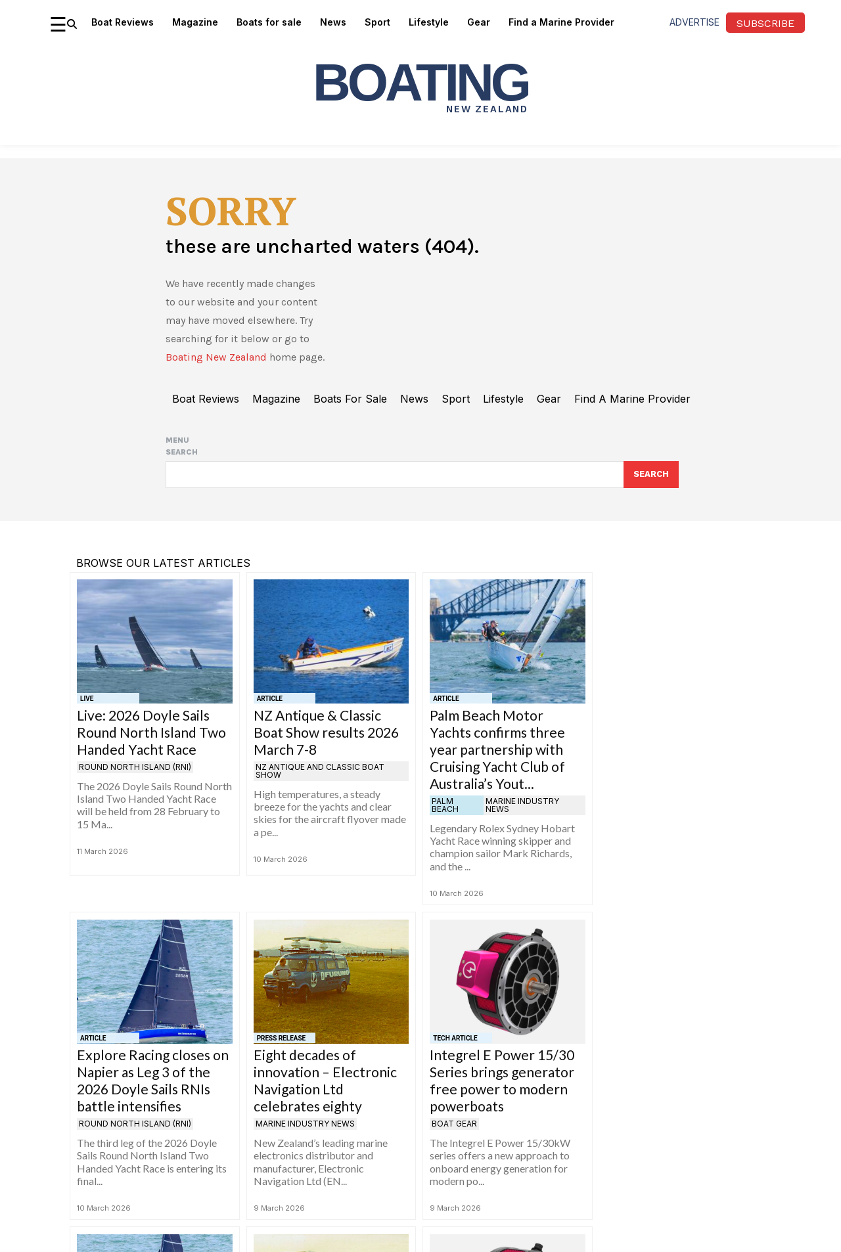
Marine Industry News (522, 806)
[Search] (651, 475)
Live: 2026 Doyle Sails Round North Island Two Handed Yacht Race (151, 732)
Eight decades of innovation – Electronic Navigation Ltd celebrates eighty (325, 1081)
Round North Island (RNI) (135, 767)
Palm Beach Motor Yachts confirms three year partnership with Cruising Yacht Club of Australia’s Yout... (497, 749)
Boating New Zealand (216, 357)
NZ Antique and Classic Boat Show (320, 771)
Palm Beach (445, 806)
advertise (694, 22)
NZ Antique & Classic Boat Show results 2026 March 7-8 (326, 732)
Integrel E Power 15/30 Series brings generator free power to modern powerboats (502, 1081)
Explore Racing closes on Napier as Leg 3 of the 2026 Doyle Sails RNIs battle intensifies (153, 1081)
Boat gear (454, 1124)
